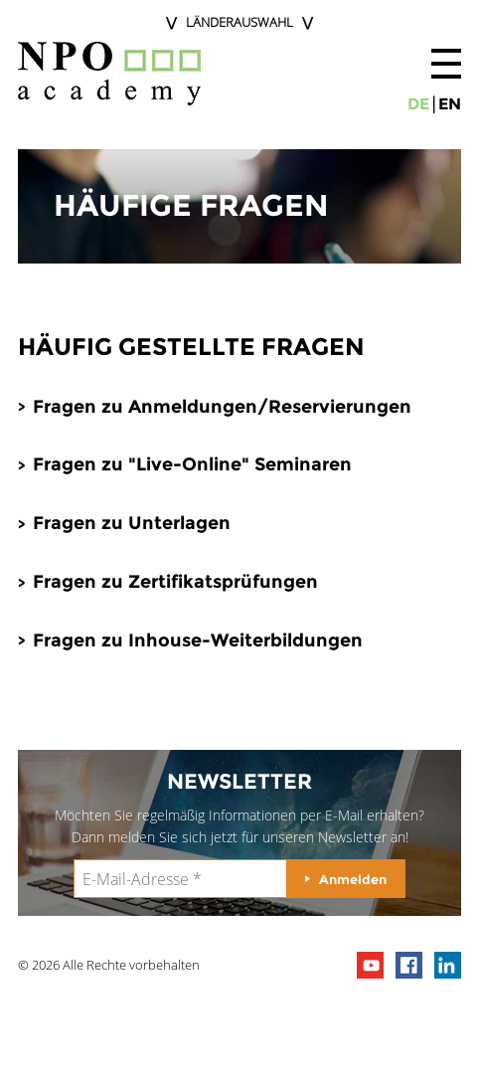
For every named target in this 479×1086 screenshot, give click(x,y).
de (418, 103)
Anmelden (353, 879)
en (449, 103)
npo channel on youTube (370, 965)
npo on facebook (409, 965)
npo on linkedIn (447, 965)
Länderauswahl (239, 22)
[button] (446, 64)
